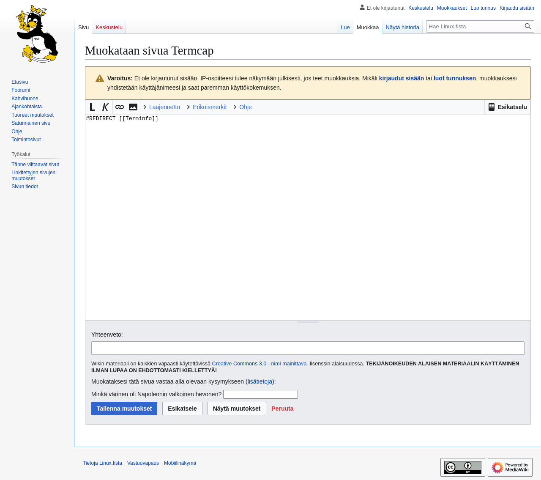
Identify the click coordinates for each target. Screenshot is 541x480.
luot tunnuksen (455, 78)
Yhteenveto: (107, 334)
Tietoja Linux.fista (102, 463)
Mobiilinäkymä (180, 463)
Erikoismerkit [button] (210, 107)
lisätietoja (260, 381)
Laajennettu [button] (164, 107)
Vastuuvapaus (143, 463)
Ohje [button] (245, 107)
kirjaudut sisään (401, 78)
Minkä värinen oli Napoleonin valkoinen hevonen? (156, 394)
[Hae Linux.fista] (480, 26)
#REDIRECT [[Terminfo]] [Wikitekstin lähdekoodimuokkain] (307, 217)
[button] (507, 107)
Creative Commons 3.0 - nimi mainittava (259, 364)
